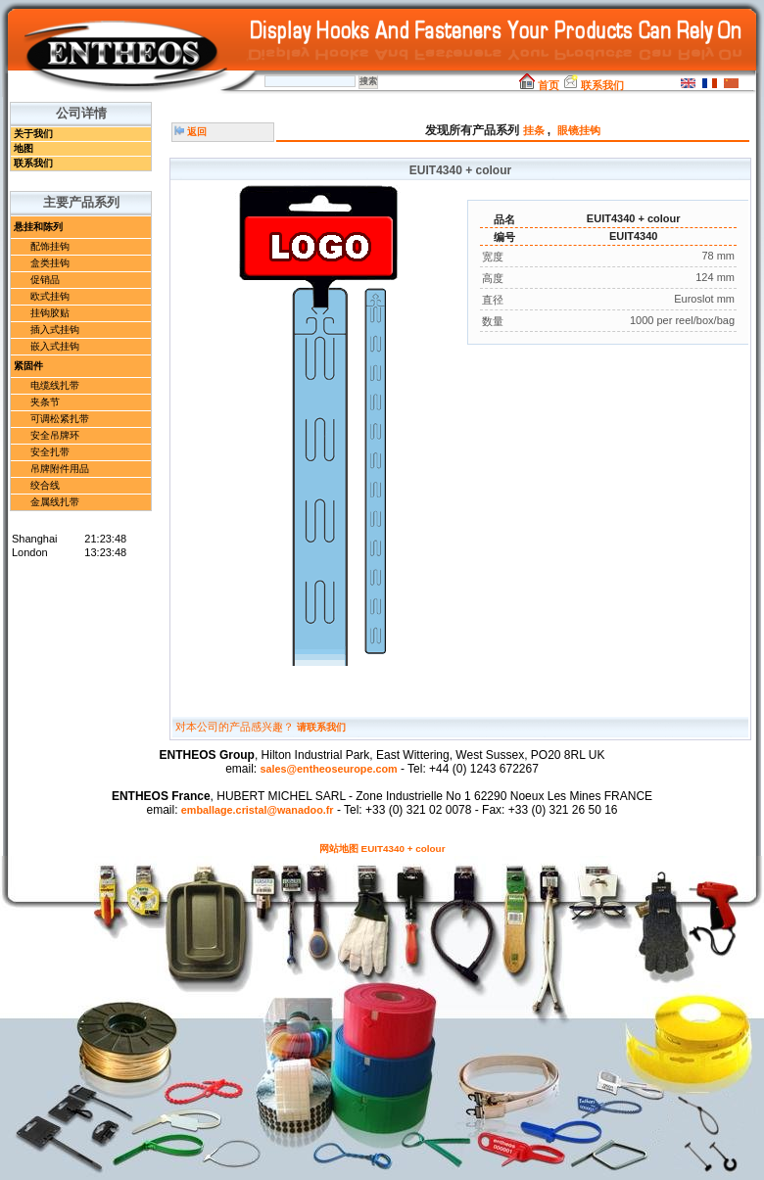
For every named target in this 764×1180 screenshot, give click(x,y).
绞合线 (45, 485)
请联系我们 (321, 727)
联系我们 (593, 85)
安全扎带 (50, 452)
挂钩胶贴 (50, 312)
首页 (539, 85)
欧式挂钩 (50, 296)
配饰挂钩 (50, 246)
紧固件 (28, 365)
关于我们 (33, 133)
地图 (23, 148)
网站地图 (338, 848)
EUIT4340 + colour (403, 848)
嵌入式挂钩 (54, 346)
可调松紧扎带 (59, 418)
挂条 (535, 130)
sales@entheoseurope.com (328, 769)
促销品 (45, 279)
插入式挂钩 (54, 329)
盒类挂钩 (50, 263)
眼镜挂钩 (578, 130)
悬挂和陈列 (38, 226)
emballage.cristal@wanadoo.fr (257, 810)
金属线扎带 (54, 501)
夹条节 (45, 402)
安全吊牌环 (54, 435)
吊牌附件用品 (59, 468)
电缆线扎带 (54, 385)
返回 (190, 131)
